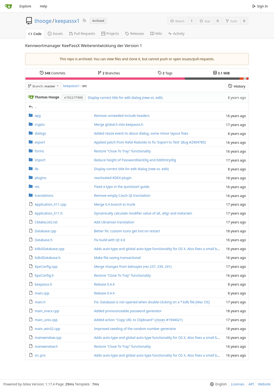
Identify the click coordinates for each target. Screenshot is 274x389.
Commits (52, 73)
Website (264, 384)
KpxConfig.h (44, 275)
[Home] (8, 6)
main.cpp (42, 293)
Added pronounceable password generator (128, 311)
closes (160, 319)
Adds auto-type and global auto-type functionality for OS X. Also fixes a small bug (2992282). (166, 248)
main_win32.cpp (47, 328)
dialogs (40, 133)
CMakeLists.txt (46, 222)
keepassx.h (43, 284)
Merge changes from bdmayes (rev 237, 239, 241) (132, 266)
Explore (25, 6)
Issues (55, 33)
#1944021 (174, 319)
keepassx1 (67, 20)
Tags (165, 73)
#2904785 (197, 142)
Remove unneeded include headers (122, 115)
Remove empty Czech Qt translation (122, 195)
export (40, 142)
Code (34, 33)
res (37, 186)
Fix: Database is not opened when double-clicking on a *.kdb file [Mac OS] (152, 302)
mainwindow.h (46, 346)
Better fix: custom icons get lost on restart (127, 231)
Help (43, 6)
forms (39, 151)
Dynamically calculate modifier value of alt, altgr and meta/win (143, 213)
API (251, 384)
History (236, 86)
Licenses (238, 384)
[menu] (217, 384)
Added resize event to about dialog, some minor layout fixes (141, 133)
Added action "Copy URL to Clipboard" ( (125, 319)
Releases (134, 33)
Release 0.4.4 (104, 284)
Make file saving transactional (117, 257)
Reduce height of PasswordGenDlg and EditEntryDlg (135, 160)
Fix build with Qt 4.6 (109, 240)
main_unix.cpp (46, 319)
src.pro (40, 355)
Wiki (156, 33)
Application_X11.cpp (50, 204)
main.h (40, 302)
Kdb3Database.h (48, 257)
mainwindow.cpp (48, 337)
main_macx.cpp (47, 311)
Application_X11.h (49, 213)
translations (44, 195)
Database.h (43, 240)
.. (36, 106)
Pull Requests (82, 33)
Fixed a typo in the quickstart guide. (122, 186)
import (40, 160)
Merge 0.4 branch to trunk (114, 204)
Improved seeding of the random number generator (135, 328)
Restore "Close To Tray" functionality (122, 151)
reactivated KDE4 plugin (113, 177)
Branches (109, 73)
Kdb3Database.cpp (49, 248)
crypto (40, 124)
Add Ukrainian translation (114, 222)
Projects (110, 33)
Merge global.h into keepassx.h (118, 124)
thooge (43, 20)
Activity (176, 33)
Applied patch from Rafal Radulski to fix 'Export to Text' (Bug (141, 142)
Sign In (260, 6)
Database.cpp (45, 231)
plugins (40, 177)
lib (37, 169)
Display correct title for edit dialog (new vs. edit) (125, 97)
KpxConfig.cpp (46, 266)
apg (38, 115)
